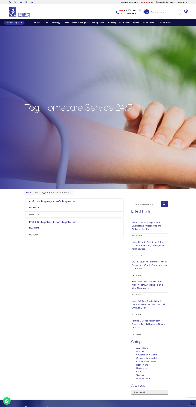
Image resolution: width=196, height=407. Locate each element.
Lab (49, 23)
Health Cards (152, 23)
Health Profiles (170, 23)
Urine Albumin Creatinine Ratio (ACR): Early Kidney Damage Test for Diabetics (149, 246)
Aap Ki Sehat (142, 349)
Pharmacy (115, 23)
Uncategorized (143, 379)
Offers (139, 372)
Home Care (142, 366)
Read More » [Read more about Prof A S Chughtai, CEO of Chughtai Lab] (34, 209)
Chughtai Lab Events (146, 355)
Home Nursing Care (84, 23)
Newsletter (142, 369)
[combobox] (162, 12)
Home (29, 193)
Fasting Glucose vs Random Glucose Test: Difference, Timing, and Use (148, 325)
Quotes (140, 376)
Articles (140, 352)
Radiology (58, 23)
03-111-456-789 (127, 13)
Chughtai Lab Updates (147, 359)
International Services (132, 23)
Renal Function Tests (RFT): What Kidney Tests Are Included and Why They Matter (148, 285)
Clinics (69, 23)
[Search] (146, 11)
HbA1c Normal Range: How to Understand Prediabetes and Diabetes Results (147, 226)
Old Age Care (101, 23)
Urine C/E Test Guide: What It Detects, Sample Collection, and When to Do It (148, 305)
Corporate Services (166, 2)
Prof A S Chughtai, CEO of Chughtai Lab (52, 202)
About (41, 23)
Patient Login (19, 23)
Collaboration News (146, 362)
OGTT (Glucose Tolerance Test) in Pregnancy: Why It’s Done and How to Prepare (149, 266)
